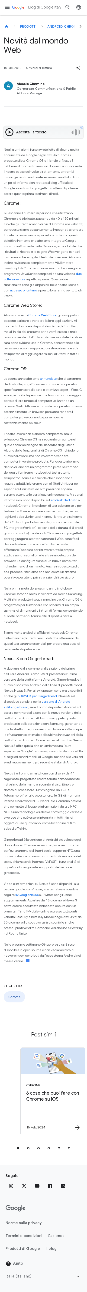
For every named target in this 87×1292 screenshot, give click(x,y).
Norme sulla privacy (24, 1223)
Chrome (14, 997)
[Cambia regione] (43, 1276)
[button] (78, 68)
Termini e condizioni (24, 1236)
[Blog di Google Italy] (6, 26)
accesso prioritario (23, 290)
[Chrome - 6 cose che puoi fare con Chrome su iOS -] (51, 1091)
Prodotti (28, 26)
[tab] (18, 1148)
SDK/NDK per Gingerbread (37, 696)
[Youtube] (37, 1185)
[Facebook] (50, 1185)
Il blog (51, 1248)
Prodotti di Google (23, 1248)
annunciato (48, 379)
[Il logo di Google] (16, 1208)
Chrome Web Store (42, 315)
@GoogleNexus (27, 895)
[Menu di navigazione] (7, 7)
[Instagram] (11, 1185)
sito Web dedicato (63, 500)
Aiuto (14, 1263)
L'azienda (56, 1236)
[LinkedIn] (63, 1185)
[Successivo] (80, 26)
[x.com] (24, 1185)
